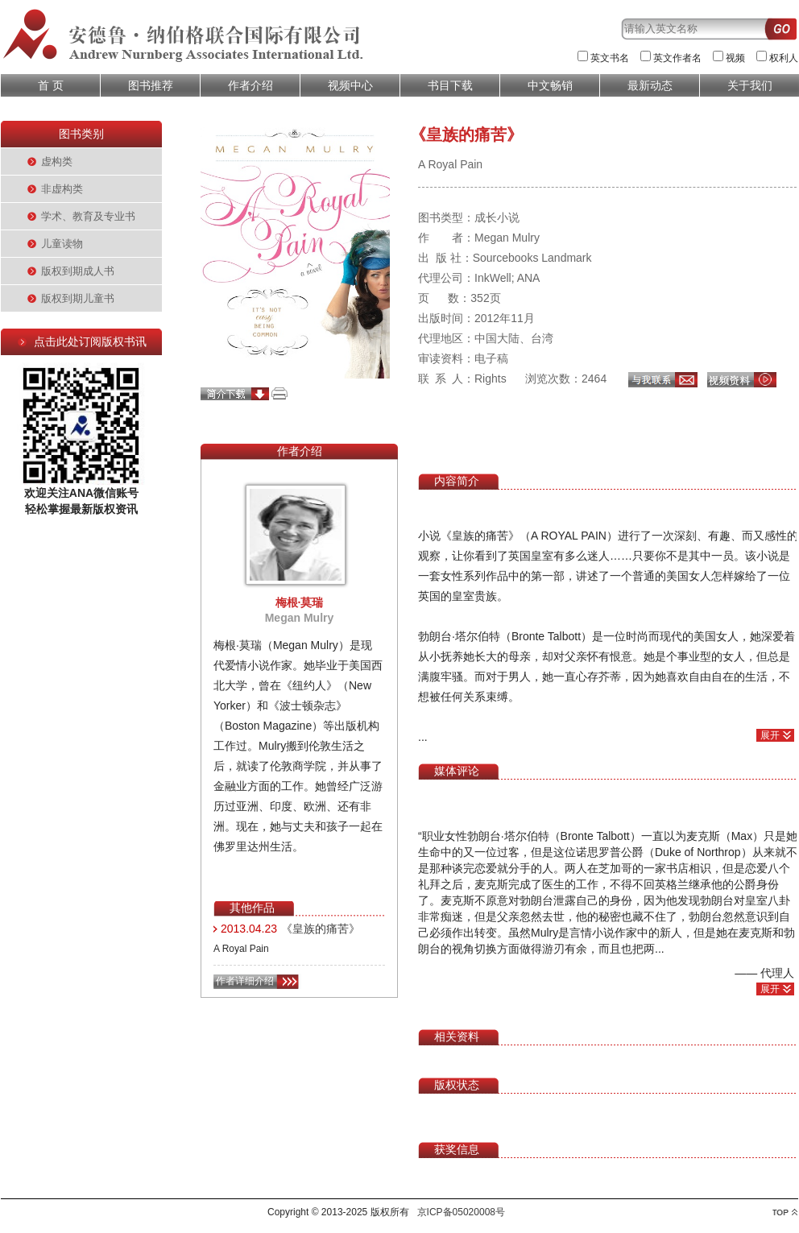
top (785, 1212)
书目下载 (450, 85)
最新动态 (650, 85)
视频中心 (350, 85)
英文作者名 (677, 58)
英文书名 (609, 58)
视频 (735, 58)
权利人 (783, 58)
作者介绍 (250, 85)
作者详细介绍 (245, 981)
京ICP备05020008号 (461, 1212)
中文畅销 (550, 85)
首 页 (51, 85)
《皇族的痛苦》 (320, 928)
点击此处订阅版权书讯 (90, 341)
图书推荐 (150, 85)
